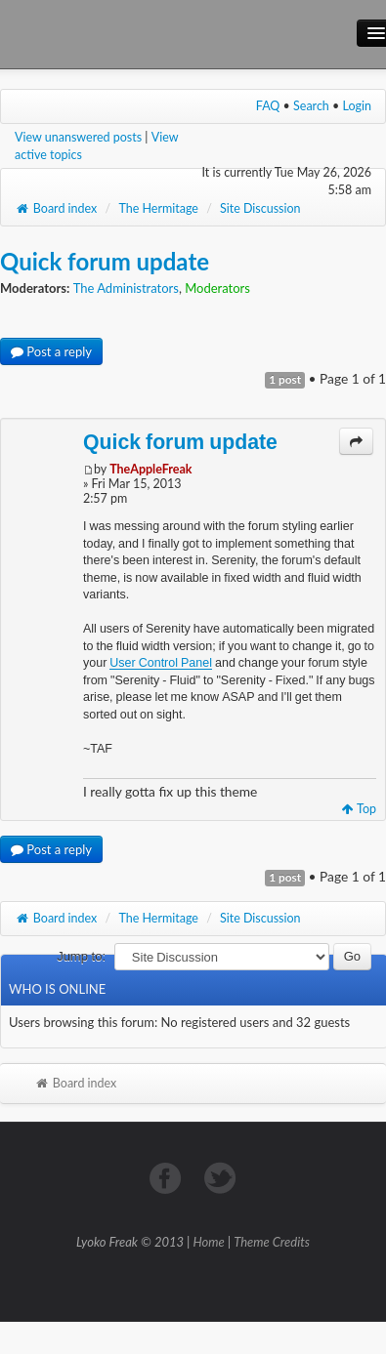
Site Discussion (260, 208)
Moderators (217, 288)
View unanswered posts (78, 137)
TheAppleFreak (150, 469)
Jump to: (81, 956)
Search (311, 106)
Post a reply (51, 351)
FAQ (268, 106)
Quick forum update (104, 261)
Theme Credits (272, 1242)
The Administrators (126, 288)
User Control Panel (160, 662)
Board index (56, 208)
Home (209, 1242)
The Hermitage (158, 208)
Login (357, 106)
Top (359, 808)
